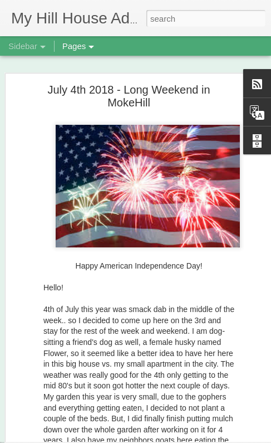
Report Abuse (203, 437)
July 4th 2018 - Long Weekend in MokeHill (128, 74)
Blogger (170, 437)
